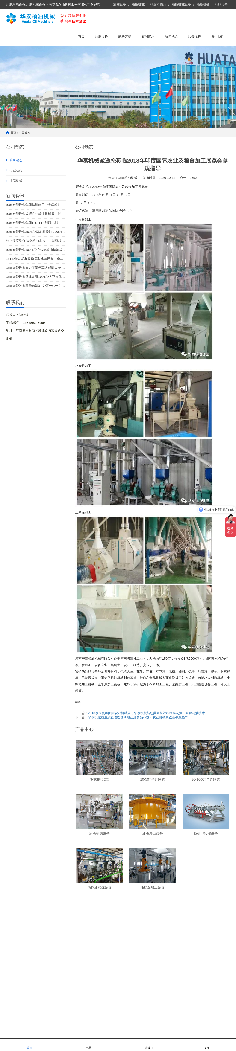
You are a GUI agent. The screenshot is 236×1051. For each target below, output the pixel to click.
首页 (81, 36)
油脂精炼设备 (92, 946)
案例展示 (148, 36)
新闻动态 (171, 36)
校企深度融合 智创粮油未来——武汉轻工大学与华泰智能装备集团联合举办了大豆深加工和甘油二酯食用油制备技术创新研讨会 (36, 241)
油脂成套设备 (94, 939)
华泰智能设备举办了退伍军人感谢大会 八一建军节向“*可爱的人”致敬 (36, 268)
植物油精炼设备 (113, 1018)
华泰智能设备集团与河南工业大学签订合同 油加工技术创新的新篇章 (36, 205)
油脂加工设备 (87, 1018)
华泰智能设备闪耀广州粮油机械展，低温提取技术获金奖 (36, 214)
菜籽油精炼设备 (135, 946)
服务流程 (194, 36)
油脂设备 (221, 4)
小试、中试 (49, 946)
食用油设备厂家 (62, 1018)
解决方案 (124, 36)
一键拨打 (147, 1045)
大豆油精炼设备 (135, 953)
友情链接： (14, 1018)
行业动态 (15, 170)
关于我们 (217, 36)
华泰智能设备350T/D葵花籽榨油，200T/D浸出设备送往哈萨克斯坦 (36, 232)
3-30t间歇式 (49, 953)
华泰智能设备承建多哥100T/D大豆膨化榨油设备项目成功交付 (36, 277)
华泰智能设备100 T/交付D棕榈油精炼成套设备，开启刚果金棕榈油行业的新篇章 (36, 250)
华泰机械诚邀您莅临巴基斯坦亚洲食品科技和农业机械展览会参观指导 (138, 717)
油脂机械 (203, 4)
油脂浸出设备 (92, 953)
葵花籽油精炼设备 (137, 967)
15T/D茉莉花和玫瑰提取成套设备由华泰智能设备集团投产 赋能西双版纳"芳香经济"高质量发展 (36, 259)
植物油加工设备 (140, 1018)
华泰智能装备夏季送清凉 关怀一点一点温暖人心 (36, 285)
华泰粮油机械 (36, 1018)
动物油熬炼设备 (94, 967)
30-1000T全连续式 (54, 967)
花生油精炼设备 (135, 960)
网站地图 (106, 1034)
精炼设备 (48, 939)
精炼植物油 (158, 4)
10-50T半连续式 (52, 960)
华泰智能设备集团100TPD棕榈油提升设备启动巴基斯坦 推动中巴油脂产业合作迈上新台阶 (36, 223)
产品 (88, 1045)
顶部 (206, 1045)
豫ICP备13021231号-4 (145, 1034)
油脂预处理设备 (94, 960)
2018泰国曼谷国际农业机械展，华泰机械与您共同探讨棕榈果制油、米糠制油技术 (146, 713)
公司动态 (24, 132)
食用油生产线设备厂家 (40, 1023)
